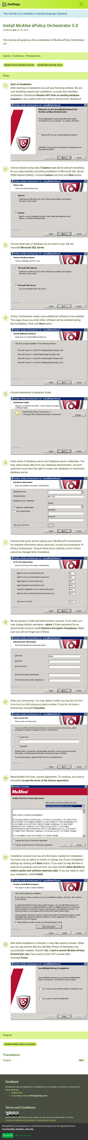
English (7, 1060)
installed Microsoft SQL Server (49, 65)
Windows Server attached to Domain (19, 65)
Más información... (24, 1135)
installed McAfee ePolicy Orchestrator (20, 1044)
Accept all (8, 1135)
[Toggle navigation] (81, 4)
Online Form (16, 1093)
